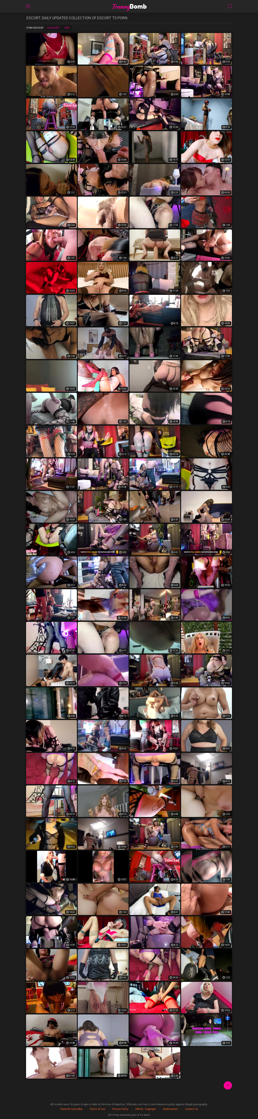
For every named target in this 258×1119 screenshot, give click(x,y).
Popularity (53, 28)
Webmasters (170, 1109)
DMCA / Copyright (145, 1109)
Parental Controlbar (71, 1109)
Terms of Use (97, 1109)
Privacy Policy (120, 1109)
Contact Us (191, 1109)
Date (66, 28)
